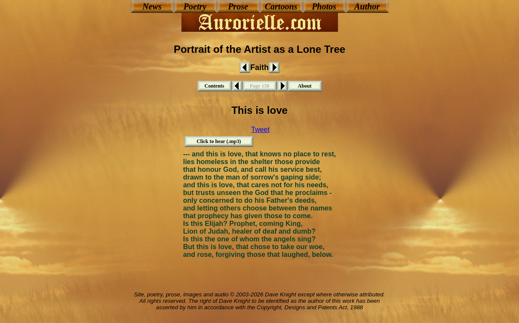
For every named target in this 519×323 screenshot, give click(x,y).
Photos (324, 6)
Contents (214, 86)
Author (367, 6)
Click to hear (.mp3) (219, 141)
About (304, 86)
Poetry (195, 6)
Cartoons (281, 6)
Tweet (260, 129)
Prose (238, 6)
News (151, 6)
